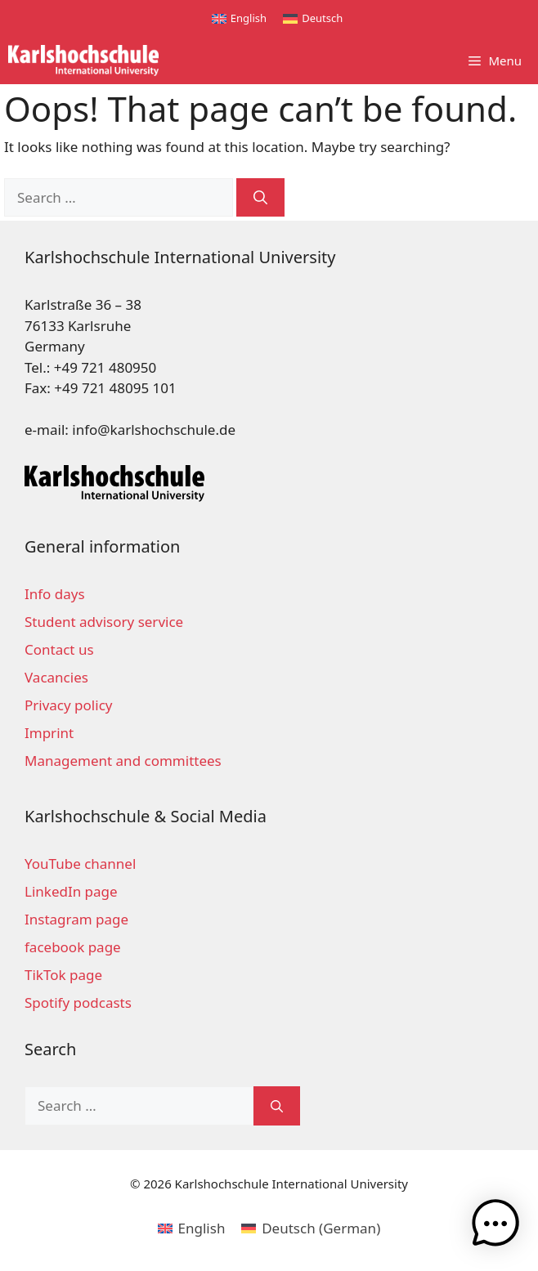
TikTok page (63, 974)
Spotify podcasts (78, 1002)
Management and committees (123, 760)
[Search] (260, 197)
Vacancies (56, 677)
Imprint (49, 732)
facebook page (73, 947)
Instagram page (76, 919)
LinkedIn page (71, 891)
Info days (55, 593)
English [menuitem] (249, 18)
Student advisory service (104, 621)
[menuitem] (239, 18)
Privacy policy (68, 705)
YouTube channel (80, 863)
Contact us (59, 649)
